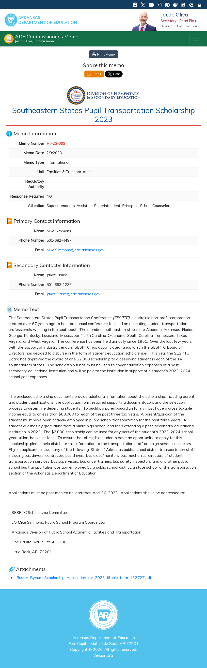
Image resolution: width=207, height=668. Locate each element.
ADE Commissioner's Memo (47, 38)
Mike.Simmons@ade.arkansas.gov (75, 250)
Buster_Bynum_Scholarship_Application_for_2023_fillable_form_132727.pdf (83, 577)
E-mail (96, 74)
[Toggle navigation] (196, 39)
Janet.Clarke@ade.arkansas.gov (73, 294)
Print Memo (106, 54)
